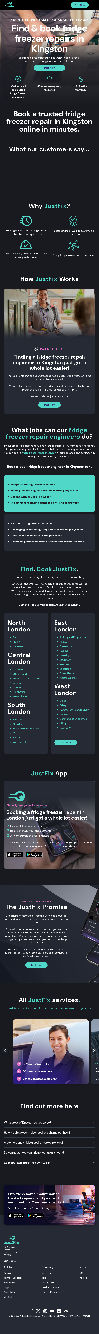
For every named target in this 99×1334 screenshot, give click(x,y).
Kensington (19, 678)
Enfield (16, 642)
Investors (46, 1273)
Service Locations (50, 1287)
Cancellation (9, 1292)
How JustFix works (51, 1292)
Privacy (7, 1273)
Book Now (80, 5)
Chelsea (35, 678)
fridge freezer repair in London (39, 452)
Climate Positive (49, 1282)
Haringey (18, 646)
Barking (64, 637)
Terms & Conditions (13, 1277)
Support (7, 1287)
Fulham (85, 710)
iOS (81, 1273)
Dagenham (79, 637)
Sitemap (8, 1296)
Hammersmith (68, 710)
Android (83, 1277)
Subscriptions (10, 1282)
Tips (44, 1277)
